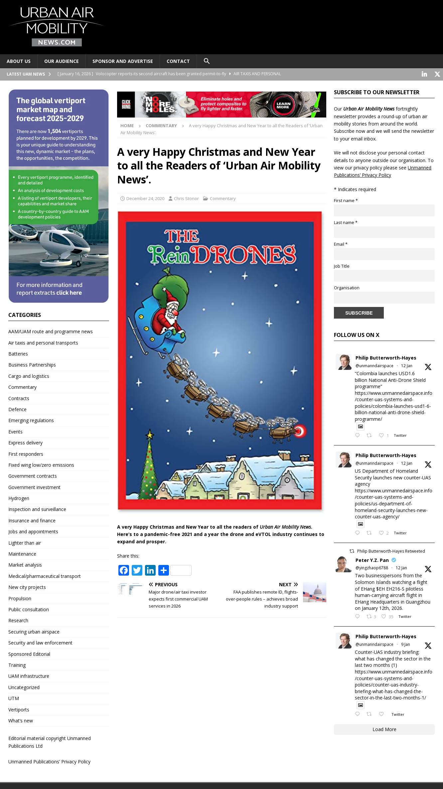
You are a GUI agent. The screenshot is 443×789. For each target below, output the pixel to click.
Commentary (223, 198)
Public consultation (28, 609)
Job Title (342, 265)
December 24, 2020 (145, 198)
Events (15, 431)
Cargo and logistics (28, 375)
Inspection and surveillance (37, 508)
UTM (13, 697)
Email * (341, 243)
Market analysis (25, 564)
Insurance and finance (32, 520)
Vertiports (18, 709)
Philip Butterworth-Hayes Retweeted (391, 550)
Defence (17, 408)
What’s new (20, 720)
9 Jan (405, 644)
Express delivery (25, 442)
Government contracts (32, 475)
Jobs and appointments (33, 531)
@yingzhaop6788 (372, 567)
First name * (346, 200)
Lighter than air (24, 542)
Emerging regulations (31, 419)
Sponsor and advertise (122, 61)
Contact (178, 61)
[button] (207, 61)
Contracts (18, 397)
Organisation (347, 287)
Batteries (18, 353)
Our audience (61, 61)
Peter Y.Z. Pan (372, 559)
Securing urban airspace (34, 631)
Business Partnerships (32, 364)
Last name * (346, 222)
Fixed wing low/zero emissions (41, 464)
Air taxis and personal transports (43, 342)
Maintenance (22, 553)
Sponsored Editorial (29, 653)
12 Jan (406, 365)
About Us (19, 61)
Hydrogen (18, 497)
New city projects (27, 586)
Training (17, 664)
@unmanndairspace (374, 365)
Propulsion (19, 598)
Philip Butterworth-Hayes (386, 357)
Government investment (34, 486)
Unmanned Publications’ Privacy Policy (49, 761)
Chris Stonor (186, 198)
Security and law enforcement (40, 642)
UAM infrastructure (28, 675)
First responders (25, 453)
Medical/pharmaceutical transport (44, 575)
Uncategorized (24, 686)
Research (18, 620)
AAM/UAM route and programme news (50, 331)
